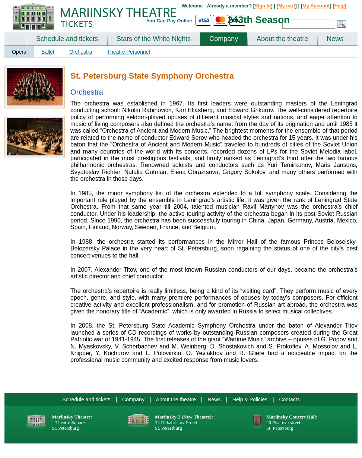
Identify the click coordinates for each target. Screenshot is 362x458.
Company (223, 38)
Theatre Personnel (128, 52)
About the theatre (282, 38)
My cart (286, 6)
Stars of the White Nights (154, 38)
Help (339, 6)
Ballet (47, 52)
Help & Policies (249, 399)
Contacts (289, 399)
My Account (316, 6)
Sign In (263, 6)
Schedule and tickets (67, 38)
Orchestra (80, 52)
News (335, 38)
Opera (19, 52)
